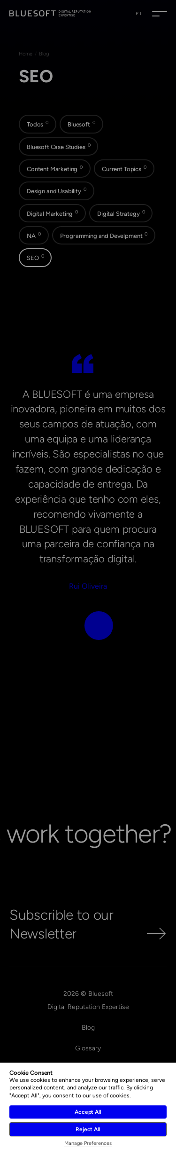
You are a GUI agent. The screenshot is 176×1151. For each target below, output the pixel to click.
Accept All (88, 1112)
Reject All (88, 1129)
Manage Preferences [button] (88, 1143)
